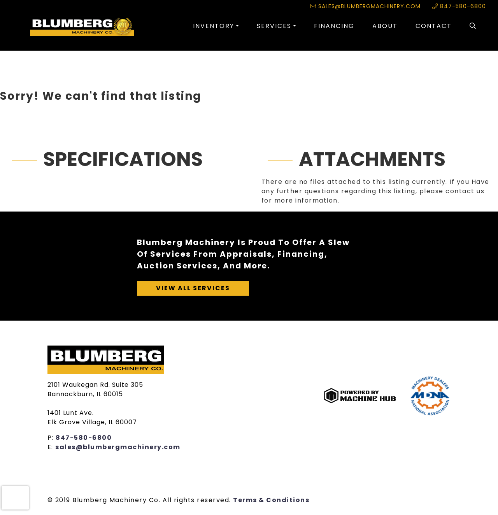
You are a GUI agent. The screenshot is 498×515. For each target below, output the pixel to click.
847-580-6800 (459, 6)
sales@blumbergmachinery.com (365, 6)
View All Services (193, 288)
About (385, 25)
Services (274, 25)
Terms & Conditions (271, 500)
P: (51, 437)
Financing (334, 25)
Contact (434, 25)
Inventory (213, 25)
